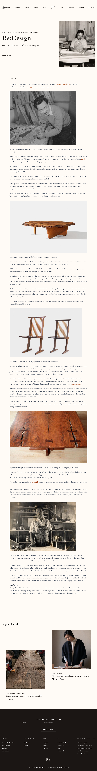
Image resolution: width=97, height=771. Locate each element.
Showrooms (71, 7)
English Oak (76, 384)
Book (44, 7)
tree (31, 87)
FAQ (59, 748)
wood (83, 159)
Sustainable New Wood (8, 743)
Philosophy (5, 748)
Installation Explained (83, 751)
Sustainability (5, 751)
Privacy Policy (61, 745)
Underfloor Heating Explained (85, 754)
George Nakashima (63, 84)
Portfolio (27, 7)
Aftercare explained (82, 743)
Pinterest (45, 745)
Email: (24, 723)
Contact (81, 7)
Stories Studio (40, 767)
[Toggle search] (94, 7)
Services (17, 7)
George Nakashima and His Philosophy (26, 32)
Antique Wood (6, 745)
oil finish (35, 482)
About (61, 7)
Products (7, 7)
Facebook (45, 748)
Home (4, 32)
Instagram (45, 743)
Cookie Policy (61, 751)
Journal (36, 7)
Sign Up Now (48, 729)
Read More (6, 55)
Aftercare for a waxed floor (84, 745)
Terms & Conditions (63, 743)
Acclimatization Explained (84, 748)
